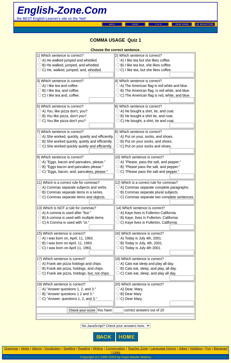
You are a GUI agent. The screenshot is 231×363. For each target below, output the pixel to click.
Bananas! (221, 348)
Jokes (183, 348)
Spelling (69, 348)
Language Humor (163, 348)
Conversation (115, 348)
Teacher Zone (138, 348)
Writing (98, 348)
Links (116, 352)
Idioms (37, 348)
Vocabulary (52, 348)
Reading (84, 348)
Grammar (11, 348)
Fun (208, 348)
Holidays (196, 348)
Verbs (25, 348)
